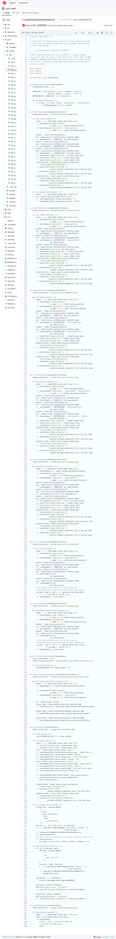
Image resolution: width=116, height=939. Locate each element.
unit (71, 20)
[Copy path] (90, 19)
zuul (8, 8)
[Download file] (97, 33)
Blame (83, 33)
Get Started (23, 3)
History (90, 33)
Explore (12, 3)
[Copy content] (102, 33)
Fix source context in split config (60, 25)
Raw (76, 33)
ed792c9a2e (42, 25)
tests (66, 20)
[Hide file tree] (4, 20)
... (74, 25)
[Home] (4, 3)
